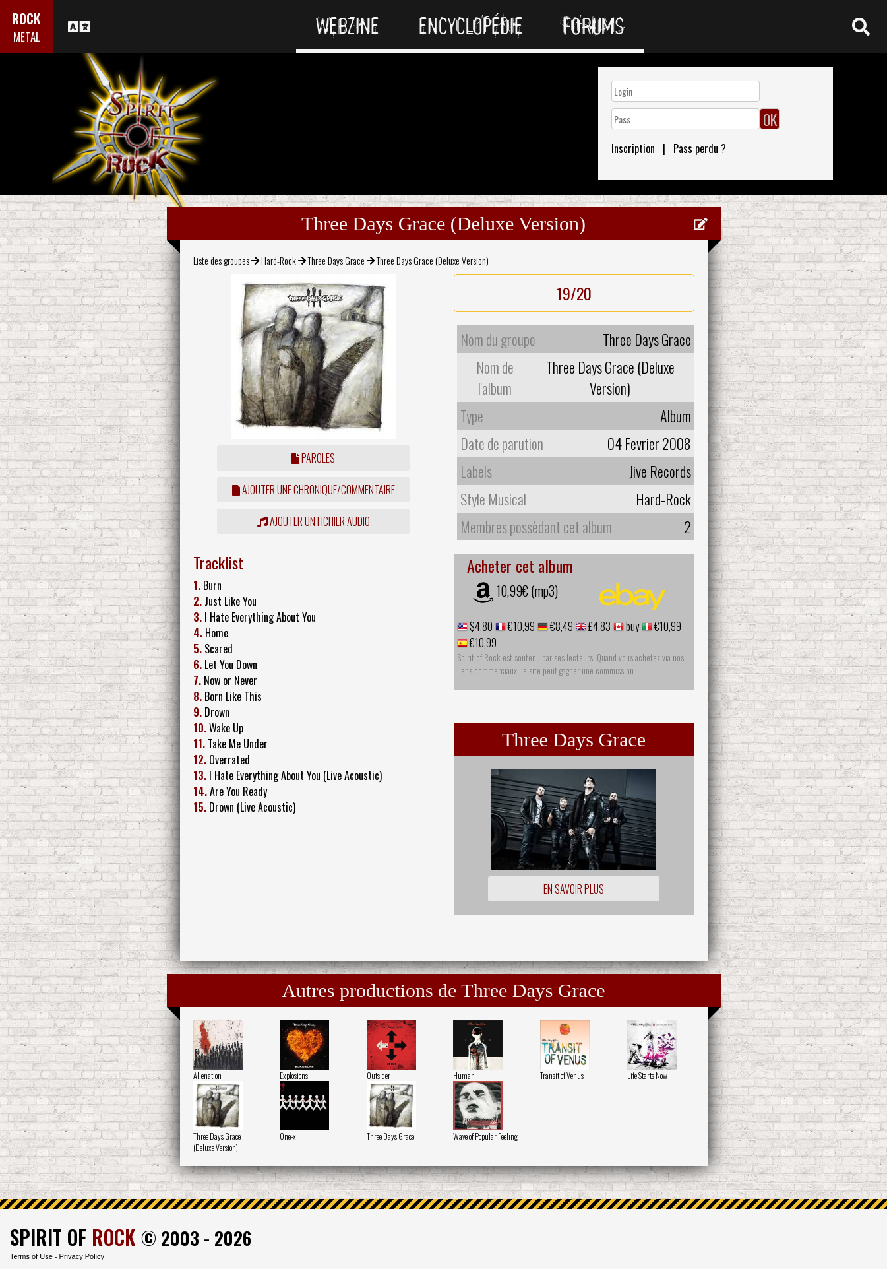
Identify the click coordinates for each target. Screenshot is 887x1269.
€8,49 (560, 626)
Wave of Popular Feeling (485, 1136)
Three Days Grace (336, 260)
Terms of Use (31, 1256)
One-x (288, 1136)
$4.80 (480, 626)
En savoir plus (573, 889)
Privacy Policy (81, 1256)
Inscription (633, 148)
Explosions (294, 1075)
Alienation (207, 1075)
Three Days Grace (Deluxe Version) (217, 1141)
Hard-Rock (278, 260)
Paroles (313, 458)
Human (464, 1075)
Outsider (378, 1075)
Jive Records (660, 471)
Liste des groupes (221, 260)
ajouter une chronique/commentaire (313, 490)
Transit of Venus (562, 1075)
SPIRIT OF (72, 1237)
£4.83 (598, 626)
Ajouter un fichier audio (313, 521)
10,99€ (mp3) (527, 591)
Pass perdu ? (699, 148)
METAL (26, 36)
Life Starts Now (647, 1075)
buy (631, 626)
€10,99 (520, 626)
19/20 (574, 293)
